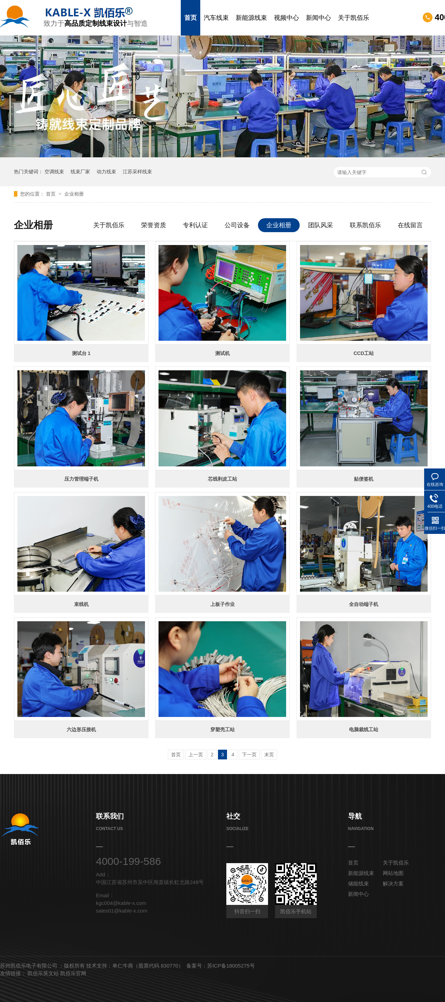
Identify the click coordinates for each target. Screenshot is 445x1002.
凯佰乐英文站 (43, 973)
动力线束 (106, 171)
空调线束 (54, 171)
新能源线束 (251, 17)
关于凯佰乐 (353, 17)
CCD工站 (364, 353)
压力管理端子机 (81, 479)
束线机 (81, 604)
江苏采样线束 (137, 171)
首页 (190, 17)
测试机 (222, 353)
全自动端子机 (363, 604)
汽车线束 (216, 17)
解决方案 (393, 883)
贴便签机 (363, 479)
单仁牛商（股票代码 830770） (147, 966)
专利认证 (195, 225)
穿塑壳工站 (222, 729)
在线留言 (410, 225)
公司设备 (237, 225)
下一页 (249, 754)
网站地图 (393, 873)
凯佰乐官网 (73, 973)
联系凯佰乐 (365, 225)
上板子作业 (222, 604)
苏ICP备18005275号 (231, 966)
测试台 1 (81, 353)
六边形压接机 (81, 729)
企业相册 (74, 194)
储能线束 (358, 883)
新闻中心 (318, 17)
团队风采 (320, 225)
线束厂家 (80, 171)
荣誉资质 (153, 225)
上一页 (195, 754)
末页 (269, 754)
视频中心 (286, 17)
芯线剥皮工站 (222, 479)
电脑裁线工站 (363, 729)
